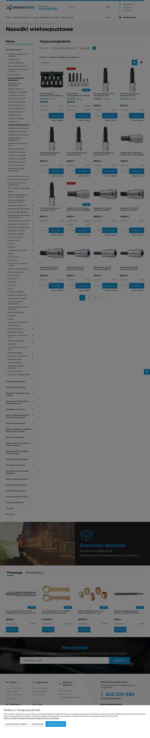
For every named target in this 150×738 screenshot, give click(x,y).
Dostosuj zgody (37, 724)
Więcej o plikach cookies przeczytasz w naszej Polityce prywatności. (31, 718)
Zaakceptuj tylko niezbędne (16, 724)
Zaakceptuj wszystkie (55, 724)
